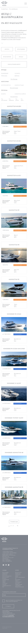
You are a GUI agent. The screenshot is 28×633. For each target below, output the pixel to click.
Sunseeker (4, 73)
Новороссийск (20, 94)
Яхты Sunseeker (5, 572)
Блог (3, 586)
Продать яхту (18, 573)
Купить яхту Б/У (5, 577)
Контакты (4, 578)
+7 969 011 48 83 (5, 551)
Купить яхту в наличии (6, 576)
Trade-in (17, 580)
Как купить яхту (18, 572)
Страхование (18, 585)
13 (17, 525)
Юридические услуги (19, 586)
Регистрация (17, 579)
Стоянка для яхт (18, 582)
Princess (4, 76)
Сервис (3, 582)
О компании (4, 583)
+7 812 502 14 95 (5, 552)
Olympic (17, 73)
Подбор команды (18, 584)
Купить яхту (4, 574)
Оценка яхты (17, 574)
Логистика (17, 583)
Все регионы (14, 96)
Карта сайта (4, 628)
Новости (4, 580)
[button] (17, 3)
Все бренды (14, 79)
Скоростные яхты (19, 85)
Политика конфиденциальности (6, 585)
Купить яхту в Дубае (5, 85)
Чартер (16, 576)
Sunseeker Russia (5, 579)
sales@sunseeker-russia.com (7, 554)
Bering (17, 76)
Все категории (14, 88)
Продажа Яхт (5, 573)
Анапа (3, 94)
